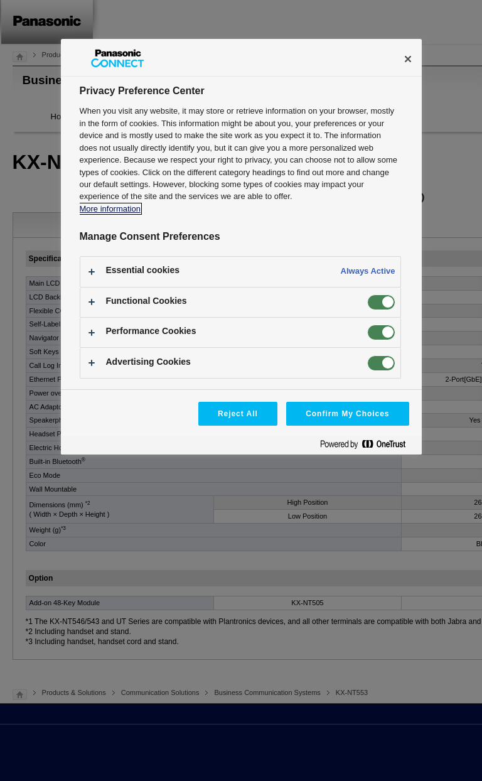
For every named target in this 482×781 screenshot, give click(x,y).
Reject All (238, 413)
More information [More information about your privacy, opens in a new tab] (110, 208)
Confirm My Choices (347, 413)
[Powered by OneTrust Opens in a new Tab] (367, 447)
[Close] (408, 59)
